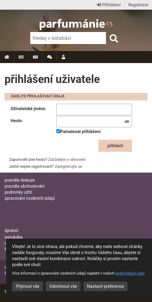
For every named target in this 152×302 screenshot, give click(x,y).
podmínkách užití (129, 273)
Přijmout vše (27, 286)
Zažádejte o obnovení (67, 159)
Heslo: (17, 120)
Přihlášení (109, 4)
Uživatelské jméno (28, 108)
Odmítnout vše (63, 286)
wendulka (13, 237)
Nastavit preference (105, 286)
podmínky (18, 192)
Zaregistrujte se (68, 166)
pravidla (20, 180)
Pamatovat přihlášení (78, 131)
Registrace (138, 4)
